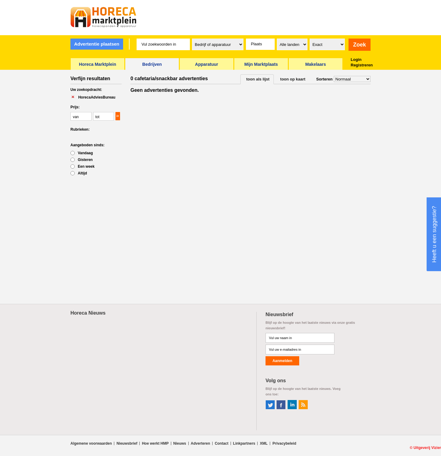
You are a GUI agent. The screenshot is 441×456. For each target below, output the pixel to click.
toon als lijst (258, 79)
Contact (221, 443)
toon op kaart (292, 79)
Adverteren (200, 443)
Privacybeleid (284, 443)
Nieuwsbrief (126, 443)
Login (356, 59)
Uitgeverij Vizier (427, 448)
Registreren (362, 65)
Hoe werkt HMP (155, 443)
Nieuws (179, 443)
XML (263, 443)
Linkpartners (244, 443)
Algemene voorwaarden (91, 443)
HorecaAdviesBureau (96, 97)
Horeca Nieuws (88, 313)
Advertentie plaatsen (96, 44)
